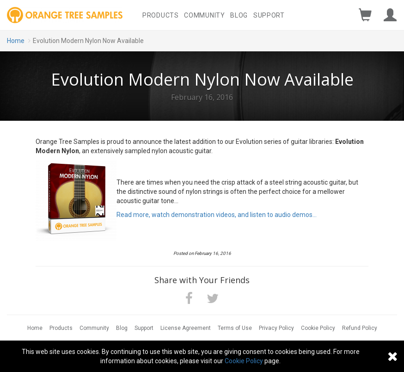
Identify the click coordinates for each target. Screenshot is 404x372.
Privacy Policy (276, 328)
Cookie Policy (318, 328)
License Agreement (185, 328)
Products (160, 15)
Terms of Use (235, 328)
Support (269, 15)
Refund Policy (359, 328)
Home (15, 40)
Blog (239, 15)
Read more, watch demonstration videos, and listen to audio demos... (216, 214)
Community (204, 15)
